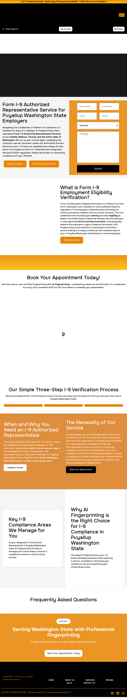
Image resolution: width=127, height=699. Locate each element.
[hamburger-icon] (122, 15)
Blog (93, 685)
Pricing (85, 685)
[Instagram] (123, 695)
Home (55, 685)
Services (75, 685)
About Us (64, 685)
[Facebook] (112, 695)
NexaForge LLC (64, 694)
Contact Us (104, 685)
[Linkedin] (118, 695)
